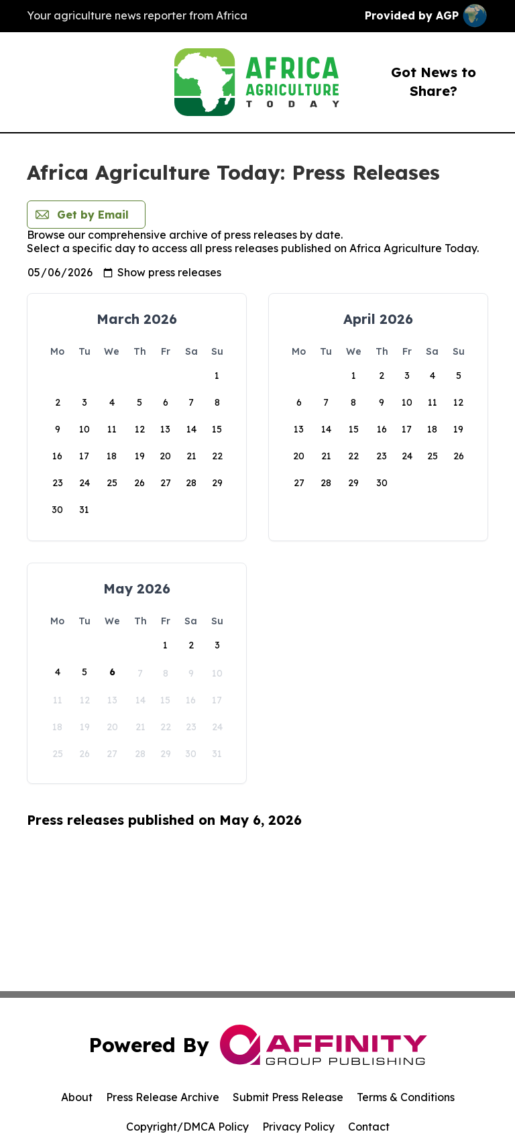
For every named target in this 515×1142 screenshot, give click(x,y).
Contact (369, 1126)
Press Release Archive (162, 1097)
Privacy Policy (298, 1126)
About (77, 1097)
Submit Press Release (288, 1097)
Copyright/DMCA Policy (187, 1126)
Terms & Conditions (406, 1097)
